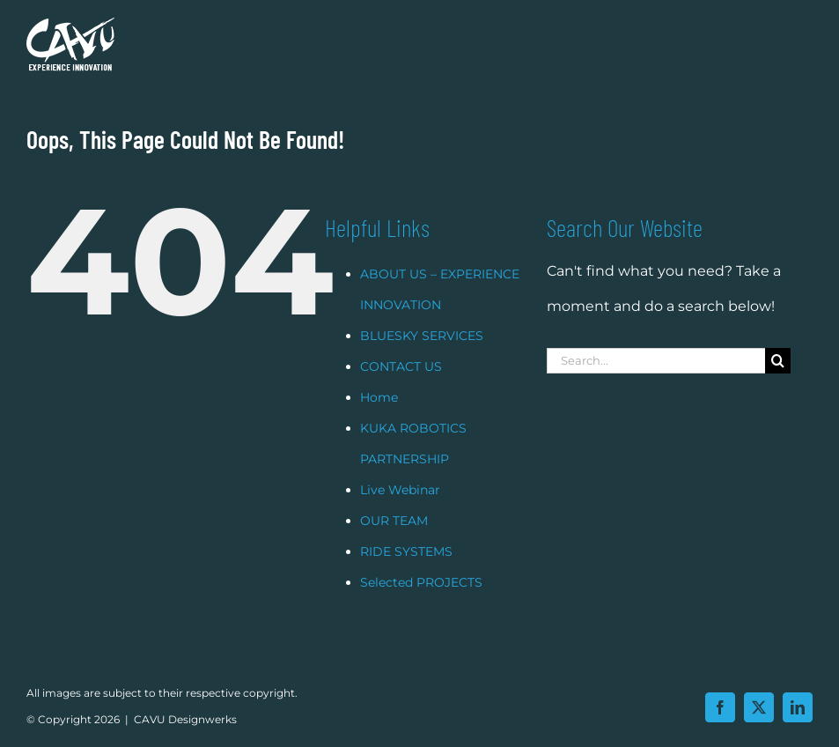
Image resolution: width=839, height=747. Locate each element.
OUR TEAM (394, 543)
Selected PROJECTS (421, 604)
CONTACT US (401, 388)
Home (379, 419)
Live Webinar (400, 512)
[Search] (778, 383)
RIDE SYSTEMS (406, 573)
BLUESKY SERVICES (421, 358)
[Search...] (656, 383)
